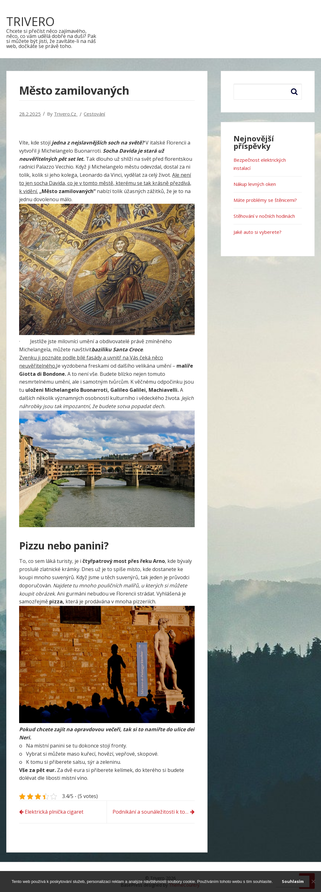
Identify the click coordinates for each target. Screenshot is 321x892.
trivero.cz (65, 114)
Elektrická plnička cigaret (54, 811)
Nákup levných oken (255, 184)
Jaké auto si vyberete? (258, 232)
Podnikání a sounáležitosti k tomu (152, 811)
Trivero (30, 21)
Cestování (94, 114)
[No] (313, 881)
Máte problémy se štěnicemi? (265, 200)
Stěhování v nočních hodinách (264, 216)
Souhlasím (293, 881)
